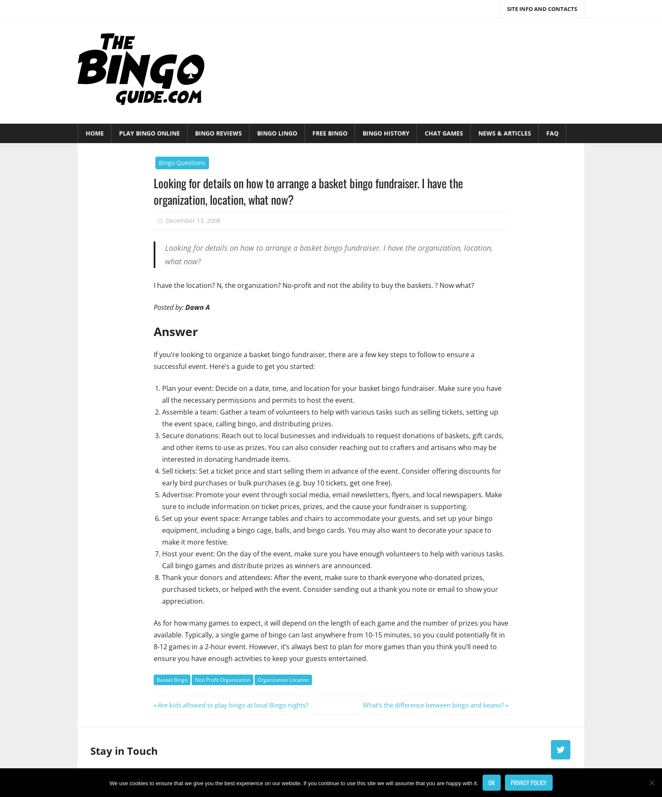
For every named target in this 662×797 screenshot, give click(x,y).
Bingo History (386, 133)
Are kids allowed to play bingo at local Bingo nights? (232, 705)
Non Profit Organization (222, 679)
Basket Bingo (172, 679)
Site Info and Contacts (542, 9)
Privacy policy (529, 782)
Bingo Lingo (277, 133)
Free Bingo (329, 133)
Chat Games (444, 133)
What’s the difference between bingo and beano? (433, 705)
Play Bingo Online (149, 133)
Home (95, 133)
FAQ (552, 133)
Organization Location (283, 679)
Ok (491, 782)
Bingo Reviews (218, 133)
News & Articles (504, 133)
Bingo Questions (182, 163)
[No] (651, 782)
